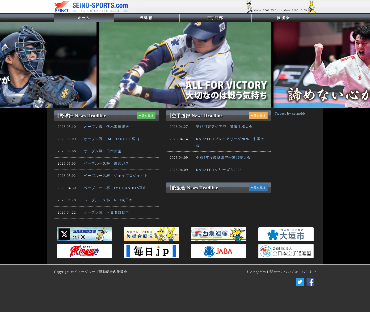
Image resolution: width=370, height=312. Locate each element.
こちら (303, 272)
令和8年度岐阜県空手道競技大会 (223, 157)
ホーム (91, 17)
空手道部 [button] (215, 18)
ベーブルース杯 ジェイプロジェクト (116, 176)
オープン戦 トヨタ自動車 (106, 212)
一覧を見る (146, 115)
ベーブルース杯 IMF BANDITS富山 (115, 188)
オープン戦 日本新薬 (103, 151)
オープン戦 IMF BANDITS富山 (111, 139)
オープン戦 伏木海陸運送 (106, 127)
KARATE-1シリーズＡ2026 (219, 170)
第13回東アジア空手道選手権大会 (224, 127)
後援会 (284, 18)
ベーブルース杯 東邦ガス (106, 163)
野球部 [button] (147, 18)
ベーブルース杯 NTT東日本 (108, 200)
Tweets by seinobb (290, 113)
